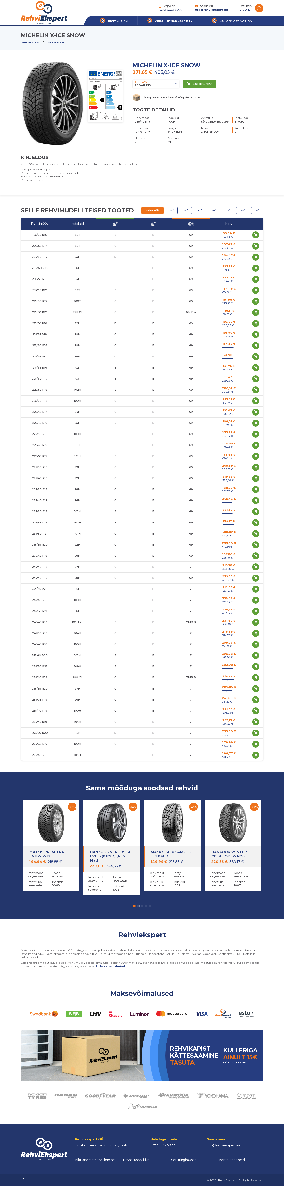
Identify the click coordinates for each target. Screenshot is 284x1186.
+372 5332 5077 (170, 10)
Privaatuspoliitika (136, 1160)
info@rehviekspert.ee (211, 10)
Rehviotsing (56, 42)
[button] (134, 906)
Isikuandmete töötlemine (95, 1160)
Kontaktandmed (232, 1160)
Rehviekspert (30, 42)
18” (214, 210)
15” (172, 210)
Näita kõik (152, 210)
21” (257, 210)
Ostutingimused (184, 1160)
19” (228, 210)
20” (242, 210)
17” (200, 210)
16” (186, 210)
